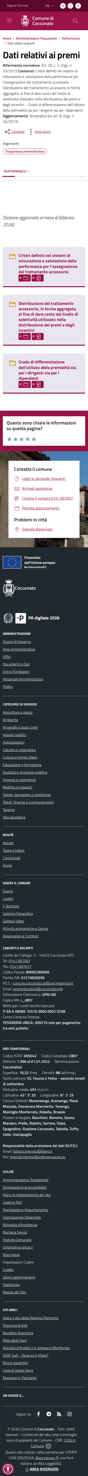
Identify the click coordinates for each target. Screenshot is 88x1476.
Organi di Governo (17, 641)
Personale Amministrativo (23, 679)
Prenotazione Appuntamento (25, 1210)
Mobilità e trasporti (17, 787)
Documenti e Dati (16, 664)
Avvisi (7, 865)
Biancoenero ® (47, 1458)
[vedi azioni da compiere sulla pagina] (39, 131)
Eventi (8, 891)
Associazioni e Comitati (20, 936)
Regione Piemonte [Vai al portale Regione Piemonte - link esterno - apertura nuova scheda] (17, 6)
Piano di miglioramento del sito (27, 1195)
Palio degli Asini (15, 1340)
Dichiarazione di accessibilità (24, 1187)
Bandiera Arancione (18, 1333)
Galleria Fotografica (18, 913)
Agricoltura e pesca (17, 712)
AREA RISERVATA (41, 1469)
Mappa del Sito (14, 1292)
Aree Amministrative (19, 649)
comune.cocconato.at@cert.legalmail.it (43, 983)
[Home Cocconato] (42, 21)
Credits (8, 1269)
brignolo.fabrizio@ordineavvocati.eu (37, 1157)
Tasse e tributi (13, 850)
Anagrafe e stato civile (20, 727)
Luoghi (8, 898)
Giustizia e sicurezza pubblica (25, 772)
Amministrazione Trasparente (36, 38)
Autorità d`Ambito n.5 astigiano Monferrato (36, 1348)
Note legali (11, 1254)
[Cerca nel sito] (75, 20)
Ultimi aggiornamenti (19, 1277)
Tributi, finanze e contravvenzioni (28, 802)
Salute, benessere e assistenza (27, 794)
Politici (8, 686)
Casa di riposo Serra (18, 1370)
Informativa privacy (18, 1247)
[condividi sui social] (14, 131)
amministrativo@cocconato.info (38, 989)
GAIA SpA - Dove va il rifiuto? (25, 1355)
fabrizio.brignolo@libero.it (32, 1151)
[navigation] (9, 20)
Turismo (9, 809)
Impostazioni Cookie (18, 1262)
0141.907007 (20, 961)
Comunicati (11, 858)
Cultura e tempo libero (20, 757)
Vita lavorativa (14, 817)
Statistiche (11, 1284)
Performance (71, 38)
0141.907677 (20, 966)
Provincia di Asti (15, 1325)
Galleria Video (13, 921)
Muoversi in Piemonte (20, 1378)
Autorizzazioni (13, 742)
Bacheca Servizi (15, 1232)
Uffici (7, 656)
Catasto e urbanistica (19, 750)
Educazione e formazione (22, 764)
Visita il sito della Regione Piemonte (30, 1318)
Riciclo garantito (15, 1363)
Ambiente (10, 720)
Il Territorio (11, 906)
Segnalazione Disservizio (22, 1217)
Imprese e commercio (19, 779)
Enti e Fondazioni (16, 671)
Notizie (8, 843)
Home (7, 38)
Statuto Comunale (17, 1239)
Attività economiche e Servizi (25, 928)
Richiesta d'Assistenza (20, 1225)
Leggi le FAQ (12, 1202)
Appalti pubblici (14, 735)
